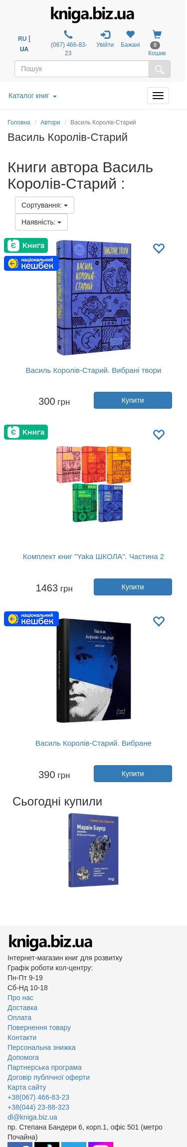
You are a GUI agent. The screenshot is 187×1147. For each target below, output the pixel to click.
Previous (8, 850)
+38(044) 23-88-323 (38, 1107)
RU (22, 38)
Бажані (130, 39)
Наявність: (41, 222)
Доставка (22, 1008)
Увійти (105, 39)
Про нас (20, 998)
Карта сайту (26, 1087)
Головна (18, 122)
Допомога (23, 1057)
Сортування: (44, 205)
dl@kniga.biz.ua (32, 1117)
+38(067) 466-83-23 (38, 1097)
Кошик (157, 43)
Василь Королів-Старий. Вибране (93, 743)
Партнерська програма (44, 1067)
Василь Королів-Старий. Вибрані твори (94, 370)
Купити (133, 400)
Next (178, 850)
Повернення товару (39, 1028)
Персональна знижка (41, 1047)
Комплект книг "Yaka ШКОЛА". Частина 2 (93, 556)
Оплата (19, 1018)
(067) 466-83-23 (68, 43)
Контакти (21, 1037)
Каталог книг (32, 96)
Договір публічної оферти (48, 1077)
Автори (50, 122)
